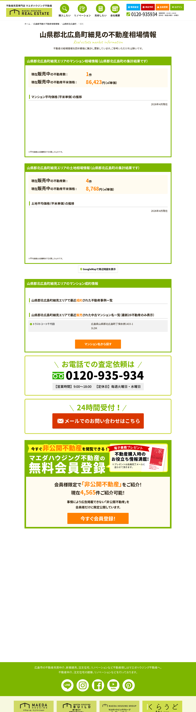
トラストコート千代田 (44, 324)
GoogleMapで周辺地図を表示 (98, 269)
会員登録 (162, 7)
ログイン (177, 7)
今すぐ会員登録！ (98, 518)
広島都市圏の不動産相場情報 (46, 23)
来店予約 (148, 7)
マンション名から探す (98, 344)
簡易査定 (133, 7)
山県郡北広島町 (69, 23)
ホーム (27, 23)
